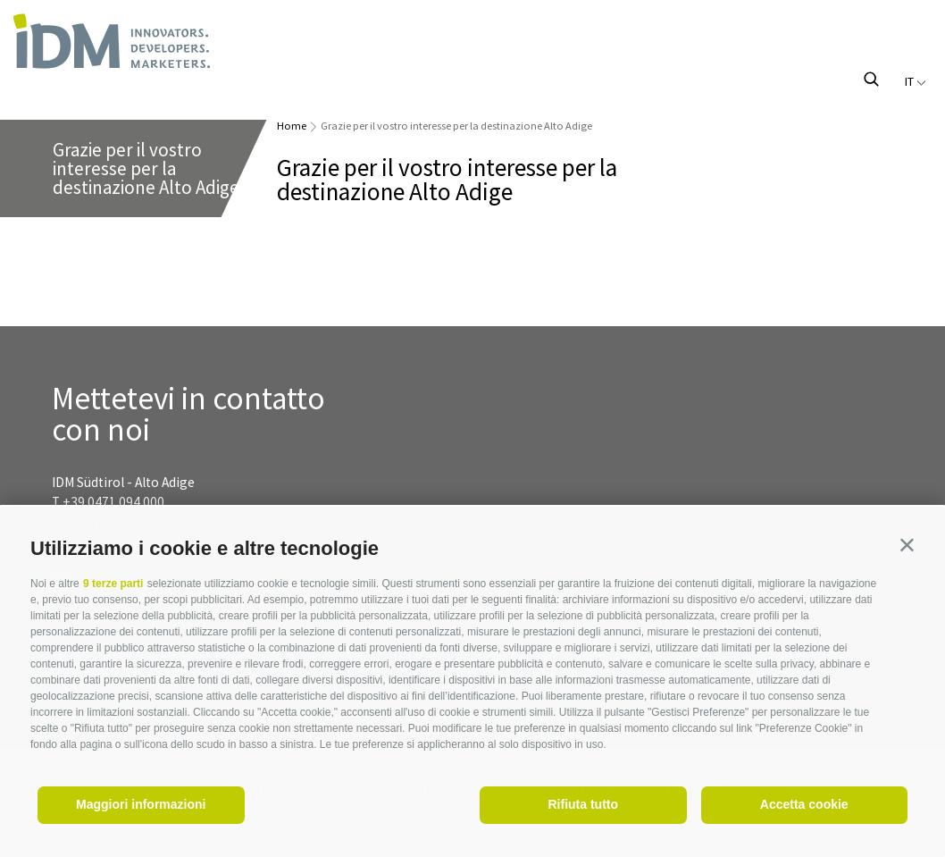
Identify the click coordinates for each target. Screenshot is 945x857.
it (915, 81)
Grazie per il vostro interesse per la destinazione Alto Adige (456, 125)
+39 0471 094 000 (113, 501)
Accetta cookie (804, 804)
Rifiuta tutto (583, 804)
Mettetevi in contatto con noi (188, 414)
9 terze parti (113, 583)
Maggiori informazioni (140, 804)
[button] (907, 544)
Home (291, 125)
